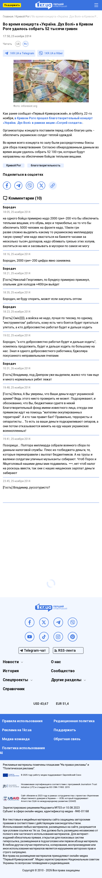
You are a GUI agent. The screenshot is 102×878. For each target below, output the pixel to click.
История (11, 671)
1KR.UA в (22, 53)
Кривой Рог (13, 165)
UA (18, 43)
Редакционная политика (74, 721)
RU (25, 43)
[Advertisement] (51, 533)
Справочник (14, 689)
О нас (56, 662)
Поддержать (12, 5)
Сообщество (63, 671)
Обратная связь (67, 739)
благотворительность (45, 165)
